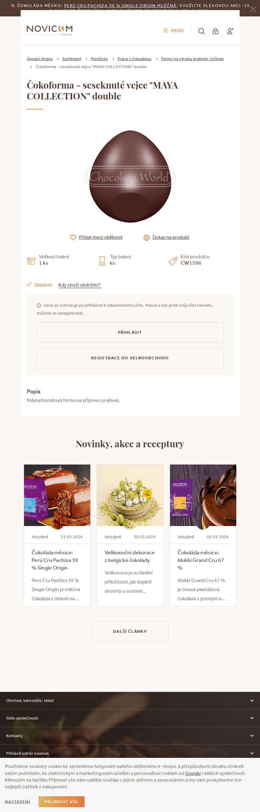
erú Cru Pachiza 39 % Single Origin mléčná (121, 5)
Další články (130, 631)
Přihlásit (130, 332)
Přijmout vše (61, 801)
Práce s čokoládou (134, 58)
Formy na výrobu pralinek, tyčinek (192, 58)
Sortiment (71, 58)
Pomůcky (99, 58)
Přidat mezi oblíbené (101, 237)
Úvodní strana (40, 58)
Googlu (193, 773)
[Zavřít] (253, 8)
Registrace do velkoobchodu (130, 358)
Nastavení (17, 801)
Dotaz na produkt (171, 237)
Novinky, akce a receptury (130, 443)
